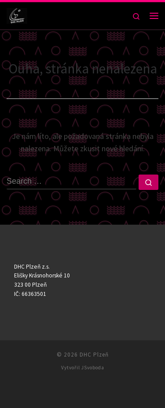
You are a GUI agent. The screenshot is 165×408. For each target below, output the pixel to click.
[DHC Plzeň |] (17, 14)
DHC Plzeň (94, 354)
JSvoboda (92, 367)
